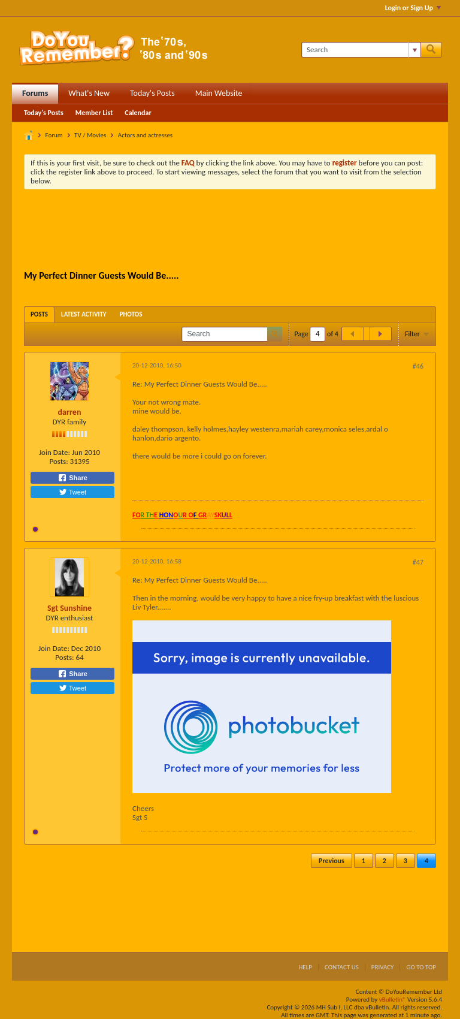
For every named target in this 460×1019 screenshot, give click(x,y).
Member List (94, 112)
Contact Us (342, 967)
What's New (89, 93)
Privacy (382, 967)
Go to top (421, 967)
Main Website (219, 93)
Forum (54, 135)
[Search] (360, 50)
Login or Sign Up (413, 8)
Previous (331, 861)
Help (305, 967)
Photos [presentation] (131, 314)
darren (69, 412)
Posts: (58, 461)
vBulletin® (392, 999)
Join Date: (54, 452)
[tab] (39, 314)
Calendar (138, 112)
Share (72, 478)
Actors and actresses (145, 135)
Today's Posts (152, 93)
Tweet (72, 492)
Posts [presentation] (39, 314)
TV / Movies (90, 135)
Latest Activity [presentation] (84, 314)
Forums (35, 93)
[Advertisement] (242, 231)
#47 (418, 562)
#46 (418, 366)
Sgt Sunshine (69, 608)
